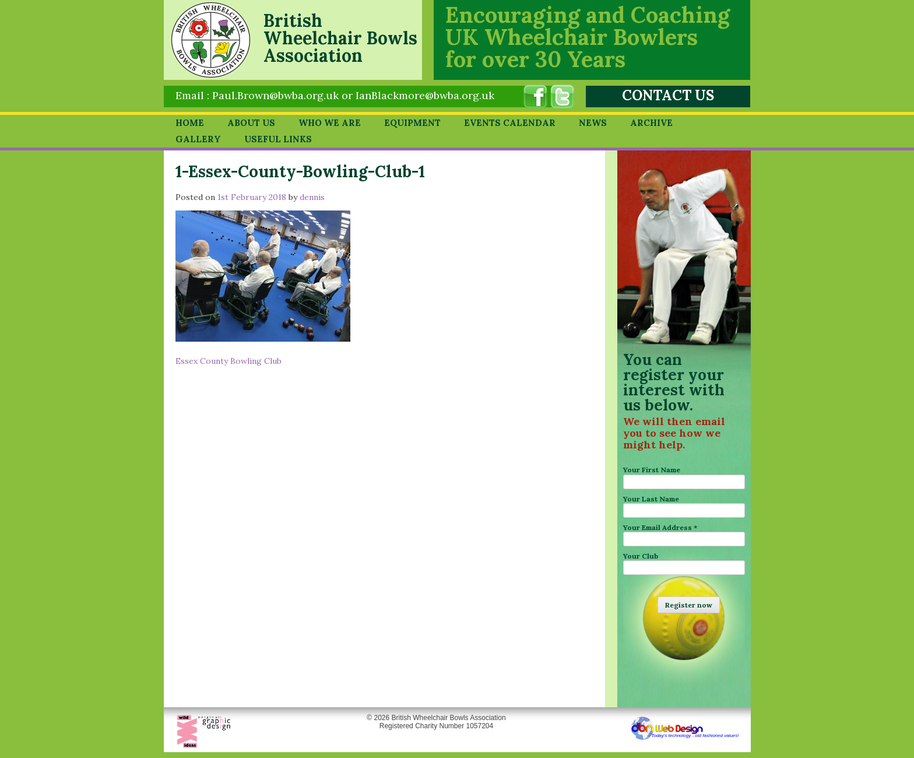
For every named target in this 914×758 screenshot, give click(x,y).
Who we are (329, 122)
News (593, 122)
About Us (251, 122)
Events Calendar (510, 122)
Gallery (198, 139)
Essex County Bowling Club (228, 361)
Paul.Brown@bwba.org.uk (275, 95)
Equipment (412, 122)
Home (189, 122)
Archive (651, 122)
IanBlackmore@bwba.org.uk (425, 95)
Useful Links (278, 139)
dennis (312, 197)
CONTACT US (668, 95)
